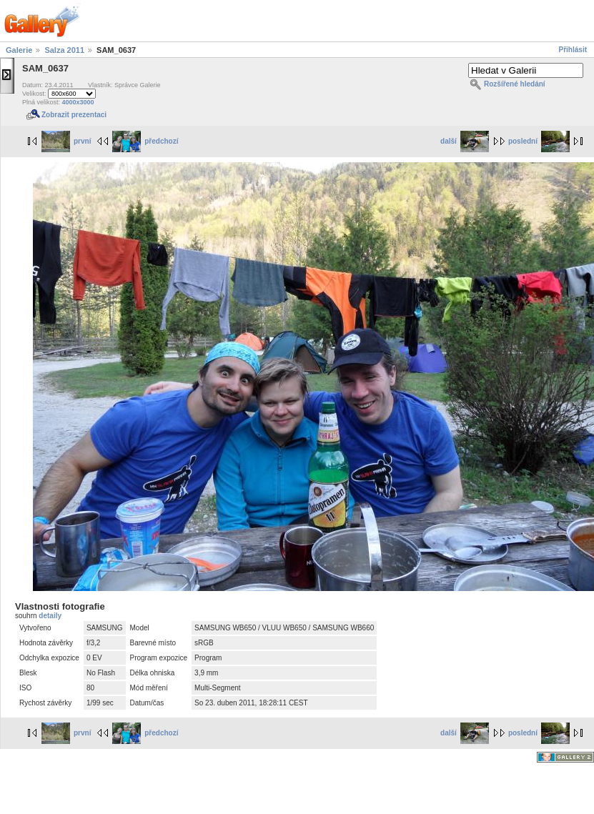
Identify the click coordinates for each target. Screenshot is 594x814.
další (464, 141)
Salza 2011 (64, 50)
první (66, 141)
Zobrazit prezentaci (74, 115)
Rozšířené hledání (514, 84)
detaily (50, 616)
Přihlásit (573, 50)
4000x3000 (78, 102)
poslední (539, 141)
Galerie (19, 50)
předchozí (145, 141)
